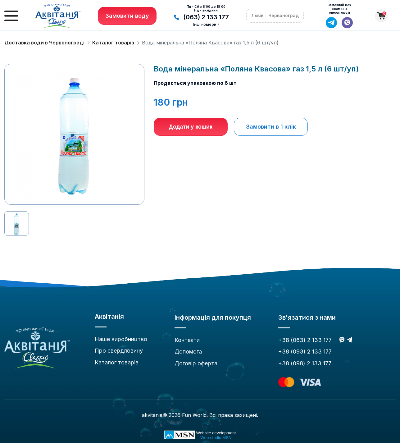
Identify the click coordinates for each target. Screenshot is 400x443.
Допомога (188, 351)
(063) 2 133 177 (201, 17)
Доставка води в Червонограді (44, 43)
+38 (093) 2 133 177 (305, 351)
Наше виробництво (121, 339)
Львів (257, 15)
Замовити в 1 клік (271, 126)
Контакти (187, 340)
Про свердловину (119, 350)
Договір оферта (196, 363)
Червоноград (283, 15)
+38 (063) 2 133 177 (305, 340)
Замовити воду (127, 15)
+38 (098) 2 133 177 (304, 363)
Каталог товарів (113, 43)
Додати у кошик (190, 127)
